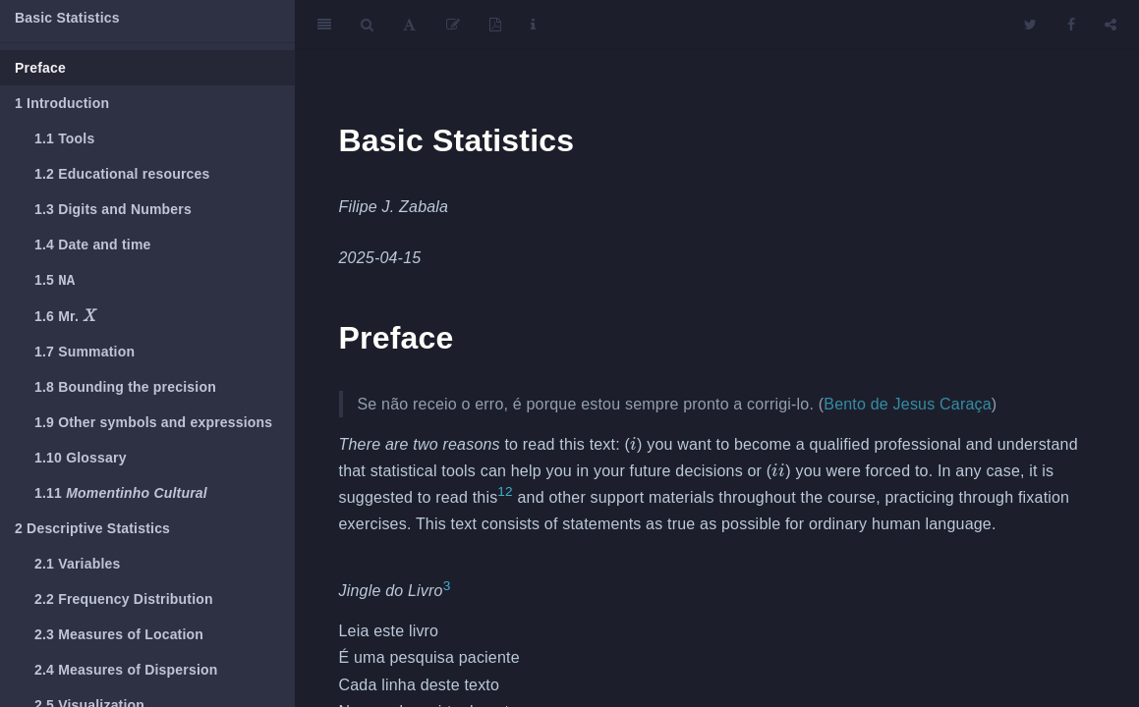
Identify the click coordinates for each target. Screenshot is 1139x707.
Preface (40, 68)
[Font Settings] (409, 24)
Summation (84, 353)
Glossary (80, 459)
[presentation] (89, 317)
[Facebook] (1071, 24)
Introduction (62, 103)
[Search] (367, 24)
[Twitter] (1030, 24)
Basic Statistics (67, 18)
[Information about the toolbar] (533, 24)
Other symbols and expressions (153, 424)
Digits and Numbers (113, 209)
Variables (77, 565)
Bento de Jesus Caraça (908, 404)
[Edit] (453, 24)
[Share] (1110, 24)
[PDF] (495, 24)
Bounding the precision (125, 389)
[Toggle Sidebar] (324, 24)
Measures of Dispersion (126, 672)
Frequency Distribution (123, 601)
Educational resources (122, 174)
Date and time (92, 244)
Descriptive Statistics (92, 530)
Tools (64, 138)
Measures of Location (118, 636)
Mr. (65, 316)
